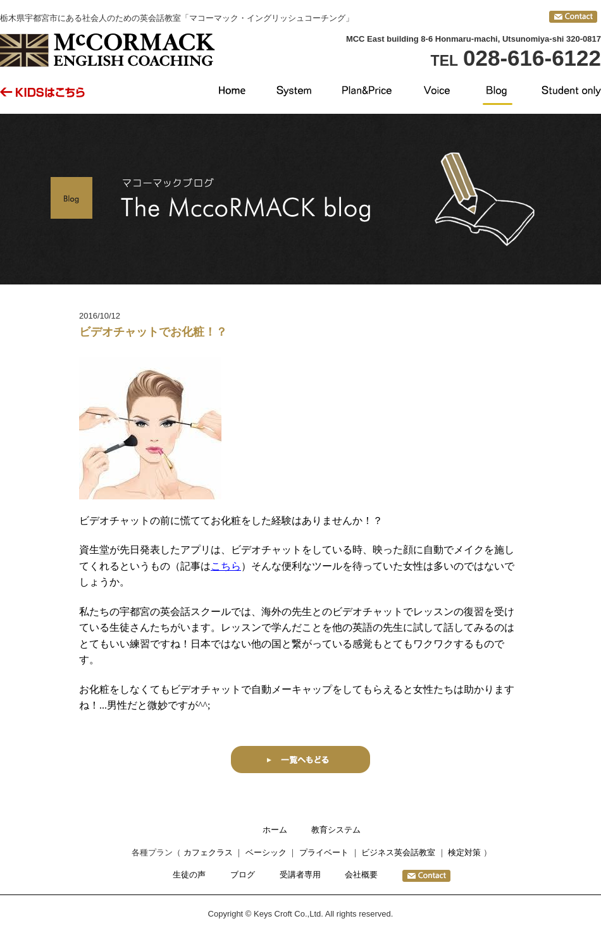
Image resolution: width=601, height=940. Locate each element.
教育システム (336, 829)
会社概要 (361, 874)
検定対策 (464, 852)
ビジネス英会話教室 (398, 852)
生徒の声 (189, 874)
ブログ (242, 874)
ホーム (275, 829)
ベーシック (266, 852)
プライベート (324, 852)
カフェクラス (208, 852)
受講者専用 (300, 874)
